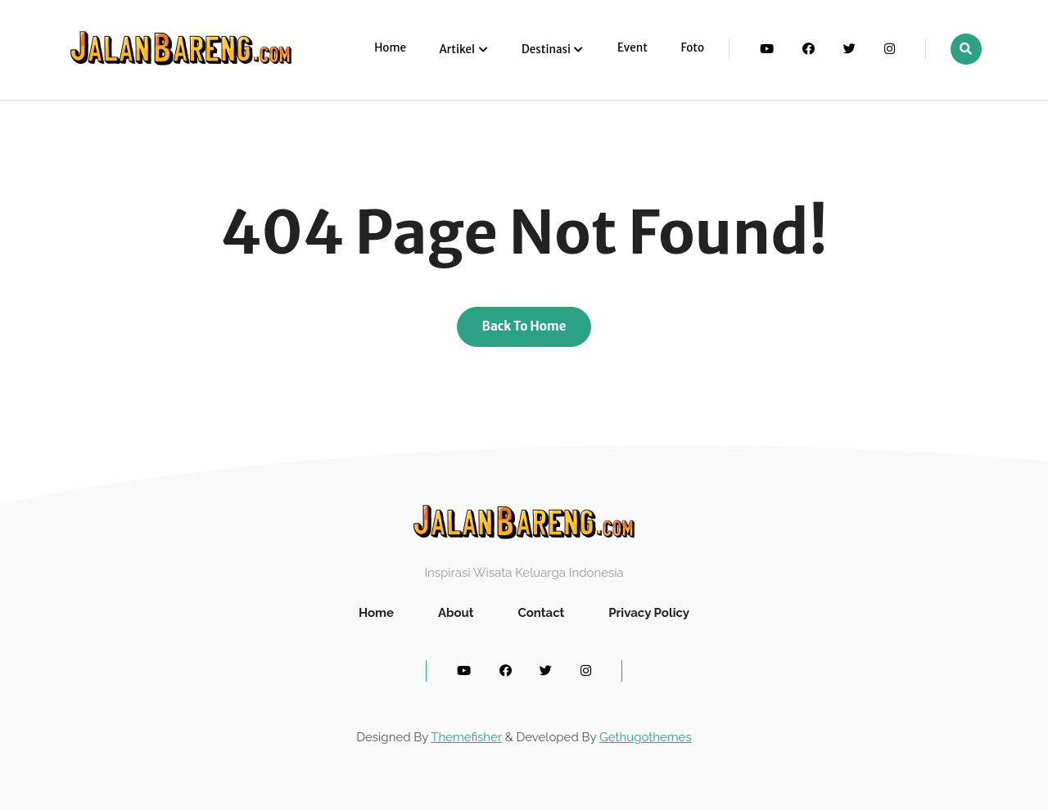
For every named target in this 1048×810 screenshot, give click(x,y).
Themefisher (466, 737)
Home (390, 48)
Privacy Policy (648, 612)
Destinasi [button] (547, 49)
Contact (540, 612)
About (456, 612)
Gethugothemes (645, 737)
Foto (692, 48)
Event (632, 48)
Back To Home (524, 326)
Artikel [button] (458, 49)
